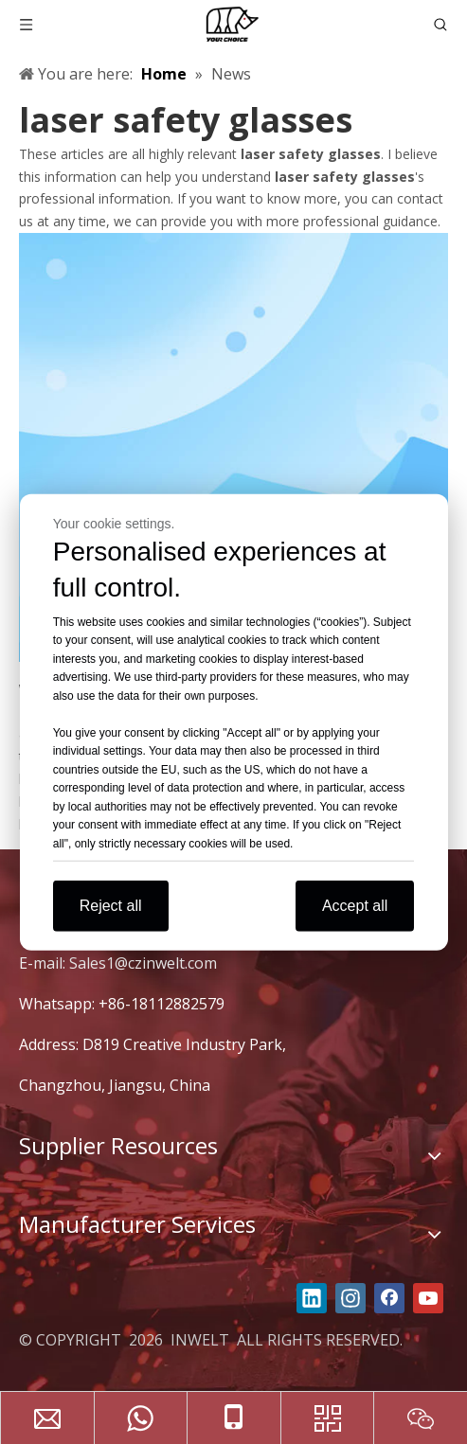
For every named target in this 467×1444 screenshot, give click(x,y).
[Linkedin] (311, 1298)
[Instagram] (350, 1298)
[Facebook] (389, 1298)
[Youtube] (428, 1298)
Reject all (111, 906)
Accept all (354, 906)
